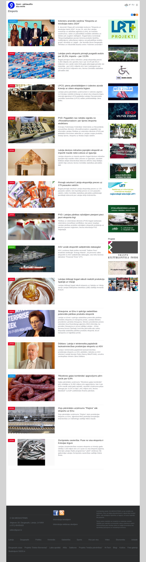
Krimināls (51, 540)
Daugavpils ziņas (15, 548)
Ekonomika (120, 540)
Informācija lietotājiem (62, 520)
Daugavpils (24, 540)
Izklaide (134, 540)
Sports (79, 540)
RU (133, 5)
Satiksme (73, 548)
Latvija (11, 540)
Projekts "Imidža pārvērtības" (90, 548)
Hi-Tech (108, 548)
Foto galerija (133, 548)
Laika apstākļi (54, 548)
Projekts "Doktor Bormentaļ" (36, 548)
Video (107, 540)
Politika (38, 540)
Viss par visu (93, 540)
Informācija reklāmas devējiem (65, 524)
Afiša (65, 548)
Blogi (115, 548)
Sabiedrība (65, 540)
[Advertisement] (73, 488)
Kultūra (122, 548)
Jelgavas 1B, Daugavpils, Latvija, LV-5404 (27, 523)
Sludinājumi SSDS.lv (16, 551)
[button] (136, 5)
